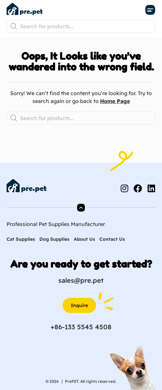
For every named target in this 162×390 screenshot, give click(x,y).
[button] (150, 10)
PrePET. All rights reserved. (90, 381)
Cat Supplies (21, 239)
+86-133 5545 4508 (81, 327)
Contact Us (112, 239)
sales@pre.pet (81, 280)
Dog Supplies (54, 239)
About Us (84, 239)
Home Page (115, 101)
